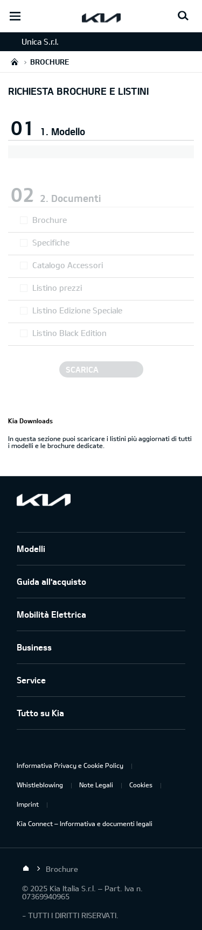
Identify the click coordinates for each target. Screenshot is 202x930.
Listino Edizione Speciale (77, 310)
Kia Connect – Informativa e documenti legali (84, 823)
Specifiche (50, 242)
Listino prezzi (57, 287)
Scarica (82, 369)
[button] (101, 125)
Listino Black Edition (69, 333)
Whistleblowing (40, 784)
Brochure (49, 220)
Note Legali (96, 784)
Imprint (28, 804)
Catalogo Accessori (67, 265)
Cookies (140, 784)
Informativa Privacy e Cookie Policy (70, 765)
